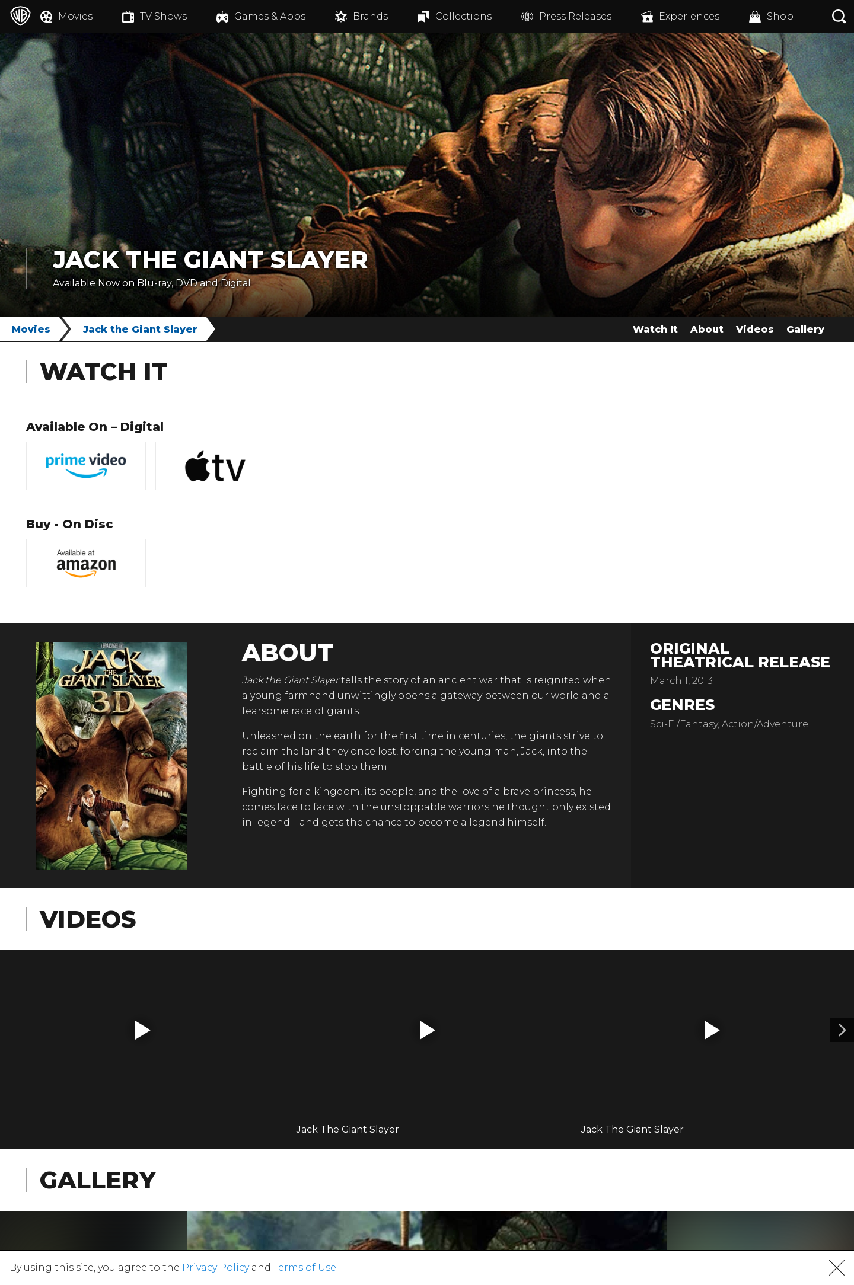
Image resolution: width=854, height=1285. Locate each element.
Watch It (655, 329)
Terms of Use (304, 1267)
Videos (755, 329)
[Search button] (839, 16)
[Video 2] (842, 1030)
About (707, 329)
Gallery (805, 329)
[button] (143, 1030)
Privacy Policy (215, 1267)
